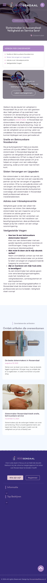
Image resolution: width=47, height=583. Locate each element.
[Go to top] (41, 568)
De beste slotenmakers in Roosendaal (22, 360)
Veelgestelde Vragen (14, 63)
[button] (4, 5)
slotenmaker (20, 120)
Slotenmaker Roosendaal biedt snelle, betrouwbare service (22, 415)
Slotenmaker (38, 35)
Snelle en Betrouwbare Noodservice (20, 54)
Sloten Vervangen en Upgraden (18, 57)
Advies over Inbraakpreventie (18, 60)
